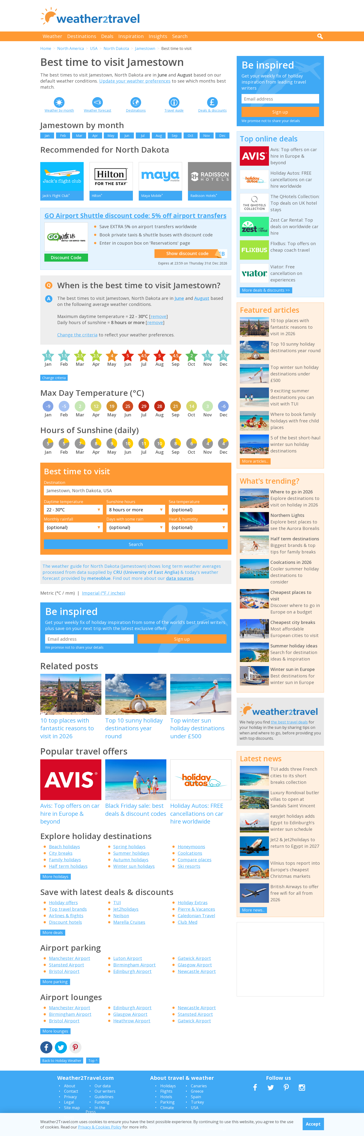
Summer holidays (131, 853)
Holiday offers (63, 902)
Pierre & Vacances (196, 909)
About (69, 1086)
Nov (206, 135)
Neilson (121, 915)
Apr (95, 135)
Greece (197, 1091)
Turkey (197, 1102)
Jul (143, 135)
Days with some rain (124, 519)
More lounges (55, 1031)
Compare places (194, 860)
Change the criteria (77, 335)
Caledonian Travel (196, 915)
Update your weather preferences (134, 81)
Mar (79, 135)
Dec (222, 135)
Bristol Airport (64, 971)
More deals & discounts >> (266, 290)
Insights (158, 36)
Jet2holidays (125, 909)
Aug (159, 135)
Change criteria (54, 378)
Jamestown (145, 48)
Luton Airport (127, 958)
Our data (103, 1086)
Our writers (105, 1091)
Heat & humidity (183, 519)
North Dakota (116, 48)
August (201, 298)
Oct (190, 135)
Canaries (199, 1086)
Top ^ (92, 1060)
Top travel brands (68, 909)
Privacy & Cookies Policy (99, 1127)
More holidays (55, 876)
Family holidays (65, 860)
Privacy (70, 1097)
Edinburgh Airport (132, 971)
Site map (72, 1107)
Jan (47, 135)
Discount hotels (65, 922)
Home (45, 48)
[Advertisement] (235, 16)
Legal (69, 1102)
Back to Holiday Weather (61, 1060)
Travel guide (174, 110)
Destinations (81, 36)
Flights (166, 1091)
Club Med (187, 922)
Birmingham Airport (134, 965)
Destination (54, 482)
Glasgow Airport (195, 965)
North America (70, 48)
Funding (102, 1102)
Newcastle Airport (197, 971)
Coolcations (190, 853)
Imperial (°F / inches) (103, 593)
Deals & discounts (212, 110)
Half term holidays (68, 866)
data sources (180, 578)
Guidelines (104, 1097)
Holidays (168, 1086)
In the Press (95, 1110)
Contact (71, 1091)
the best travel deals (289, 722)
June (179, 298)
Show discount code (192, 253)
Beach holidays (64, 847)
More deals (52, 932)
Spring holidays (129, 847)
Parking (167, 1102)
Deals (107, 36)
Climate (167, 1107)
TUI (117, 902)
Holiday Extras (193, 902)
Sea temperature (184, 501)
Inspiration (131, 36)
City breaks (61, 853)
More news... (253, 910)
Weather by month (59, 110)
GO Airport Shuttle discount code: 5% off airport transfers (135, 215)
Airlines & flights (66, 915)
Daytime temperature (63, 501)
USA (93, 48)
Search (180, 36)
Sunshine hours (120, 501)
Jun (126, 135)
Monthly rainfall (58, 519)
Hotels (166, 1097)
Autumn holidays (130, 860)
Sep (175, 135)
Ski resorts (189, 866)
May (110, 135)
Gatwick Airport (194, 958)
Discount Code (66, 258)
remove (158, 316)
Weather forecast (97, 110)
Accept (313, 1124)
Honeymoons (191, 847)
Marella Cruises (129, 922)
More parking (55, 982)
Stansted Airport (66, 965)
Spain (196, 1097)
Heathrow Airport (131, 1021)
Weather (52, 36)
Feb (63, 135)
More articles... (255, 461)
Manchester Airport (69, 958)
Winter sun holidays (134, 866)
